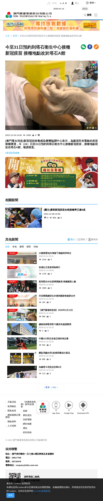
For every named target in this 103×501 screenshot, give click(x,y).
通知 (25, 429)
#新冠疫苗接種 (12, 153)
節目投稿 (27, 433)
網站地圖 (27, 425)
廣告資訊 (27, 416)
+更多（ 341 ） (51, 388)
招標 (25, 411)
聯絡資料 (12, 422)
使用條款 (12, 407)
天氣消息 (12, 402)
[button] (90, 3)
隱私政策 (12, 411)
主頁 (7, 36)
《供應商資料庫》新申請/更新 (28, 404)
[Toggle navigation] (96, 15)
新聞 (15, 36)
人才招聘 (12, 427)
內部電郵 (27, 420)
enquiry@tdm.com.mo (27, 467)
